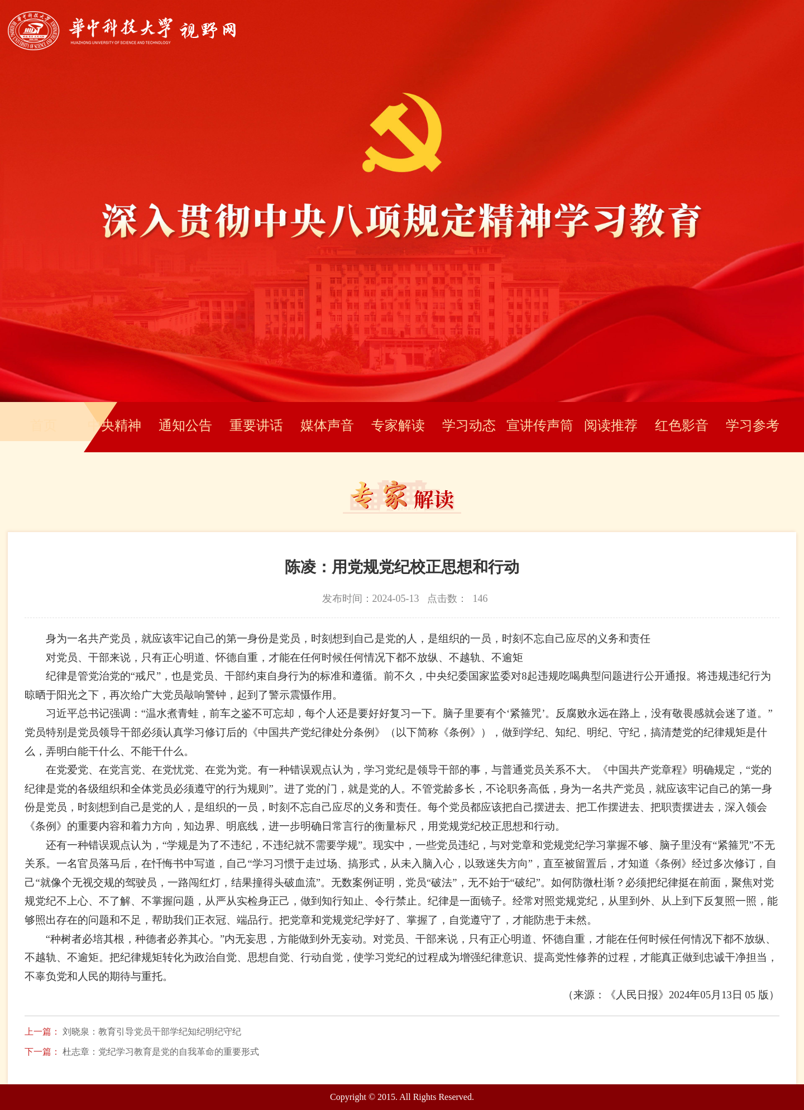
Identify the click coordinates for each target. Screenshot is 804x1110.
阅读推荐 (611, 425)
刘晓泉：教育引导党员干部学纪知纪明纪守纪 (152, 1031)
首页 (43, 425)
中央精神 (114, 425)
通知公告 (185, 425)
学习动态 (469, 425)
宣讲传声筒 (539, 425)
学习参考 (752, 425)
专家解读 (398, 425)
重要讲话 (256, 425)
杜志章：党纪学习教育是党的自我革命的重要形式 (161, 1051)
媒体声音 (327, 425)
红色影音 (682, 425)
